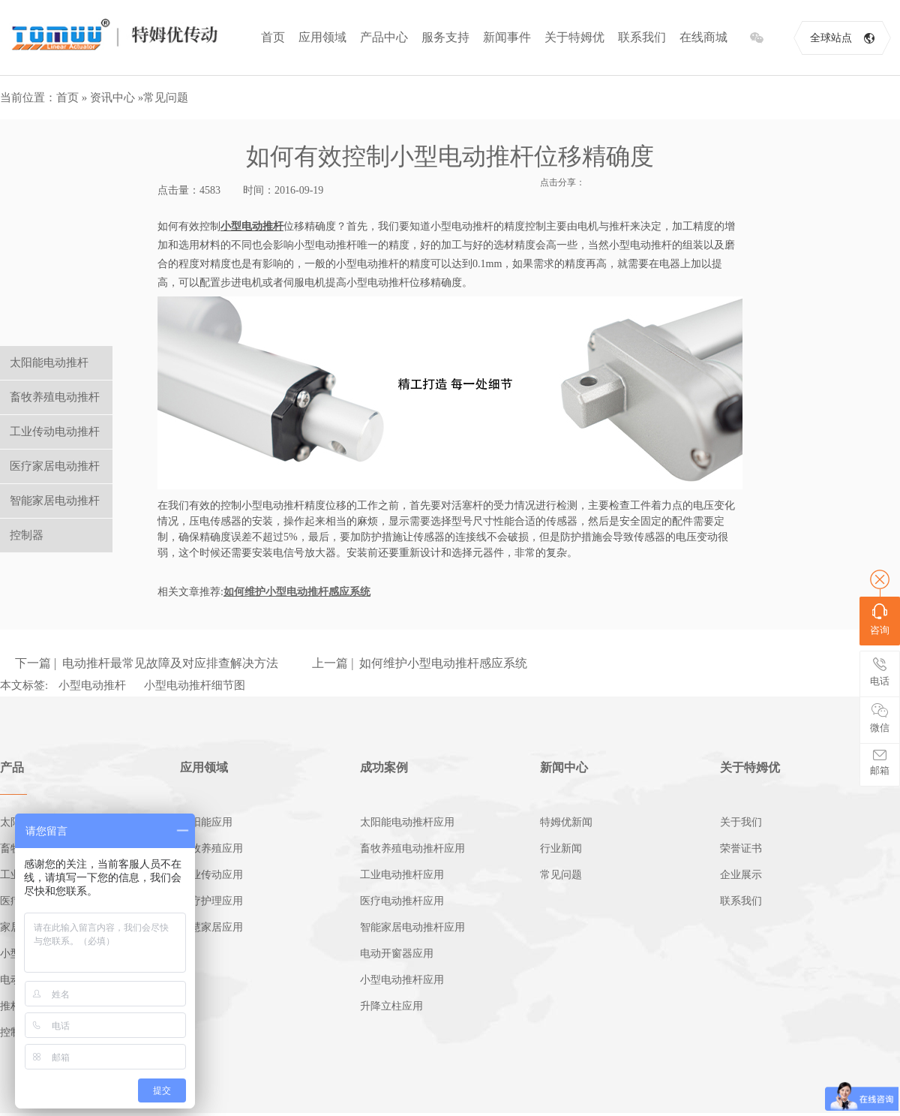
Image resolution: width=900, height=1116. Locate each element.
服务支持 (446, 37)
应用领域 (322, 37)
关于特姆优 (574, 37)
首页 (273, 37)
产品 (12, 767)
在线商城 (704, 37)
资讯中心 (112, 98)
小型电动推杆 (92, 685)
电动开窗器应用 (397, 953)
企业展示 (741, 874)
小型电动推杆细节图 (194, 685)
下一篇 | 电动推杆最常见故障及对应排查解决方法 (146, 663)
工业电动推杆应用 (402, 874)
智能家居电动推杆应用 (412, 927)
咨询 (880, 619)
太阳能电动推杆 (49, 362)
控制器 (27, 535)
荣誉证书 (741, 848)
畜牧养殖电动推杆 (55, 397)
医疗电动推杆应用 (402, 901)
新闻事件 (507, 37)
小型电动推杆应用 (402, 979)
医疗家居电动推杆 (55, 466)
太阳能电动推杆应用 (407, 822)
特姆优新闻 (566, 822)
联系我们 (642, 37)
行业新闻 (561, 848)
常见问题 (165, 98)
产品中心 (384, 37)
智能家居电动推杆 (55, 501)
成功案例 (384, 767)
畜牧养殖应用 (211, 848)
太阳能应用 (206, 822)
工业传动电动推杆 (55, 432)
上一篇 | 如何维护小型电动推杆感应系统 (419, 663)
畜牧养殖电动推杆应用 (412, 848)
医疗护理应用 (211, 901)
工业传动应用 (211, 874)
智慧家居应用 (211, 927)
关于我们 (741, 822)
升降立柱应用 (391, 1006)
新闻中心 (564, 767)
